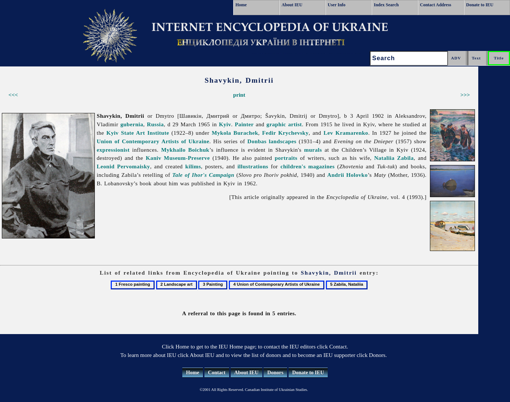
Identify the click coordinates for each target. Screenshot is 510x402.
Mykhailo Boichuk (185, 150)
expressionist (113, 150)
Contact (216, 372)
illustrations (252, 166)
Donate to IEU (479, 4)
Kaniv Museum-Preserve (178, 158)
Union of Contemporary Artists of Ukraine (153, 141)
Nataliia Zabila (394, 158)
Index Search (386, 4)
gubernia (131, 124)
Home (241, 4)
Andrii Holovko (347, 175)
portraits (286, 158)
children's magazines (307, 166)
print (239, 95)
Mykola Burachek (235, 133)
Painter (244, 124)
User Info (336, 4)
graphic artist (284, 124)
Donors (275, 372)
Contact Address (435, 4)
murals (313, 150)
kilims (193, 166)
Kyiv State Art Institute (137, 133)
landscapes (282, 141)
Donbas (256, 141)
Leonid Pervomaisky (123, 166)
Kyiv (225, 124)
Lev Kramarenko (346, 133)
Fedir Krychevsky (285, 133)
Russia (155, 124)
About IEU (292, 4)
